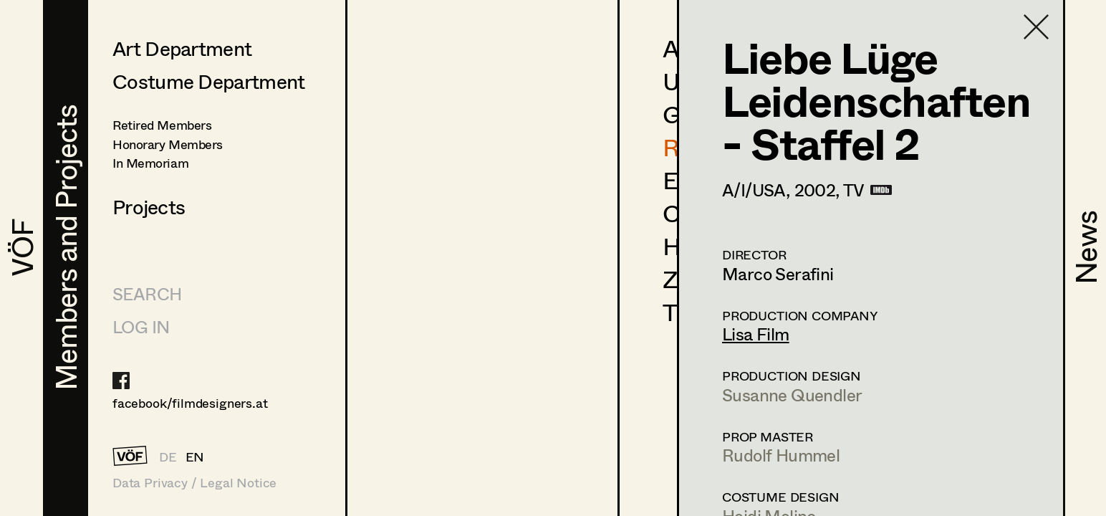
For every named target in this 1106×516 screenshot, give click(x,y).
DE (168, 456)
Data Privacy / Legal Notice (194, 482)
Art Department (181, 48)
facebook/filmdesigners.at (190, 403)
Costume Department (208, 81)
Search (146, 293)
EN (195, 456)
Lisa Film (755, 333)
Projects (148, 206)
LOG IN (140, 326)
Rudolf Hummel (781, 454)
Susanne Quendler (792, 394)
